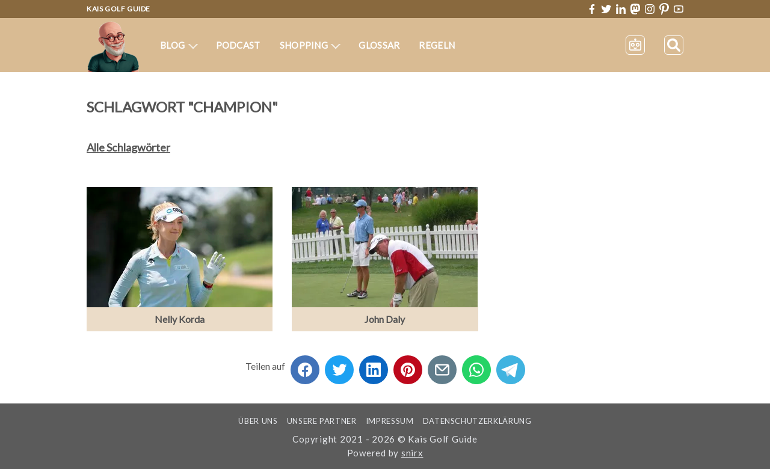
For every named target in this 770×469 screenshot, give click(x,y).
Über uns (257, 421)
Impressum (390, 421)
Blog (179, 45)
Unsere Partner (322, 421)
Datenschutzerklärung (477, 421)
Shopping (310, 45)
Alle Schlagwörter (128, 147)
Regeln (437, 45)
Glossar (379, 45)
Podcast (238, 45)
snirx (412, 452)
